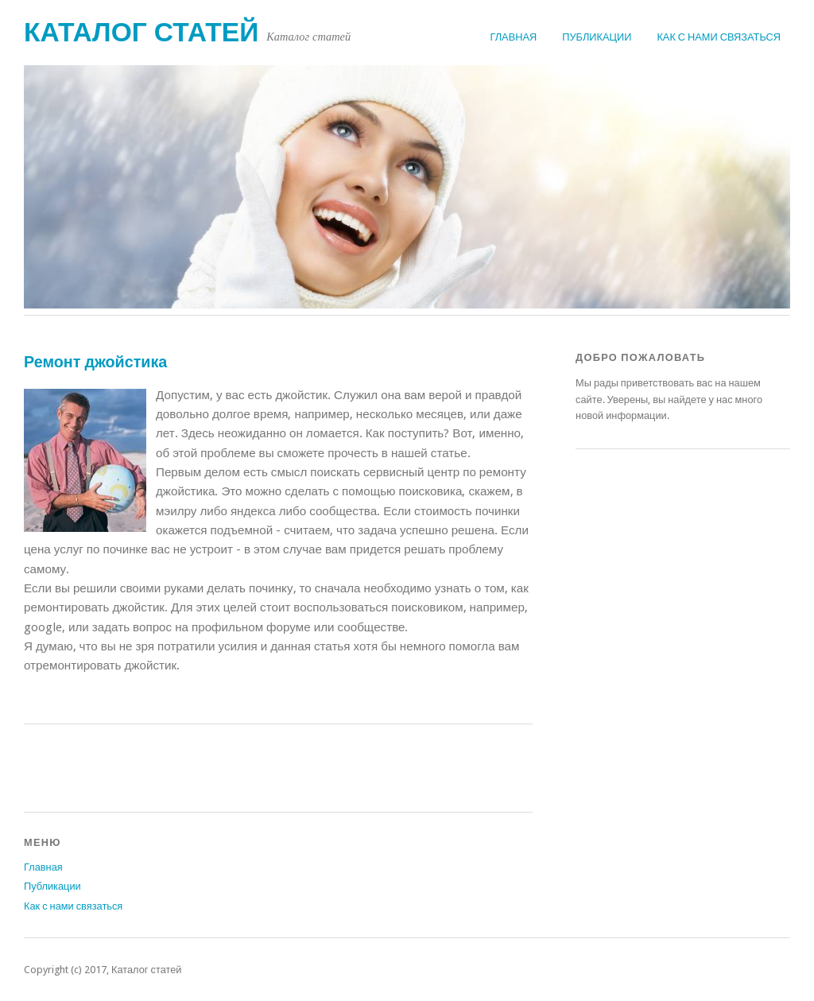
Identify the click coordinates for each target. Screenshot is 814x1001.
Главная (513, 37)
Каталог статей (141, 32)
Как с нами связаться (719, 37)
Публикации (596, 37)
